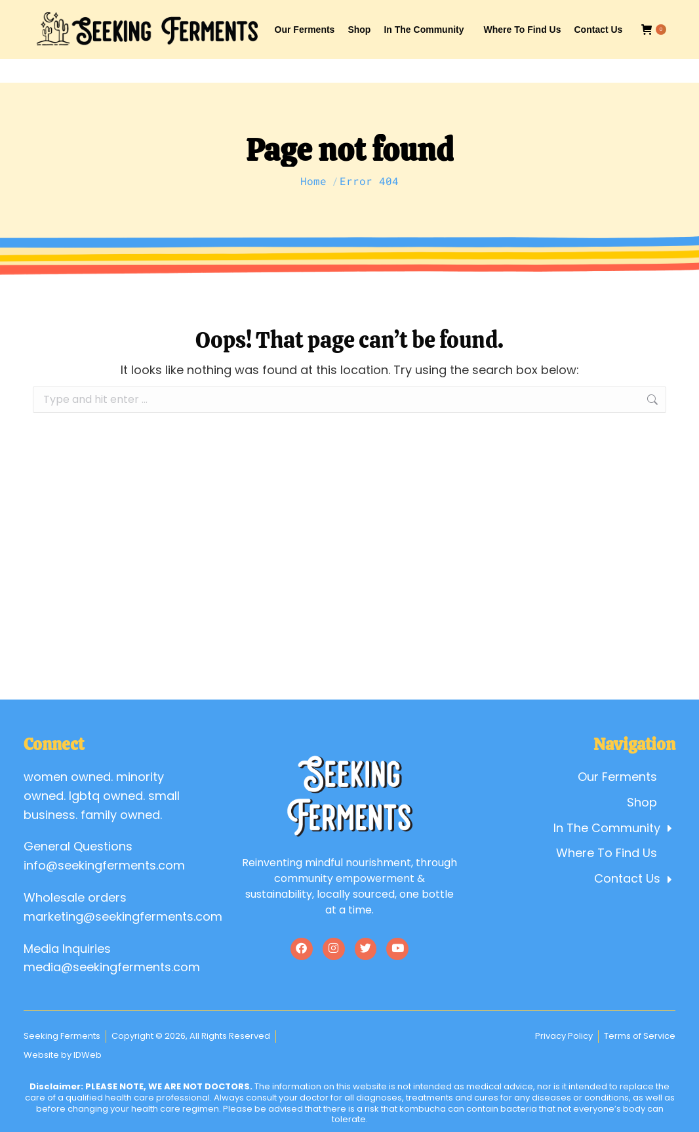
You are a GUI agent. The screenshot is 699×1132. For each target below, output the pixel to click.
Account (550, 12)
